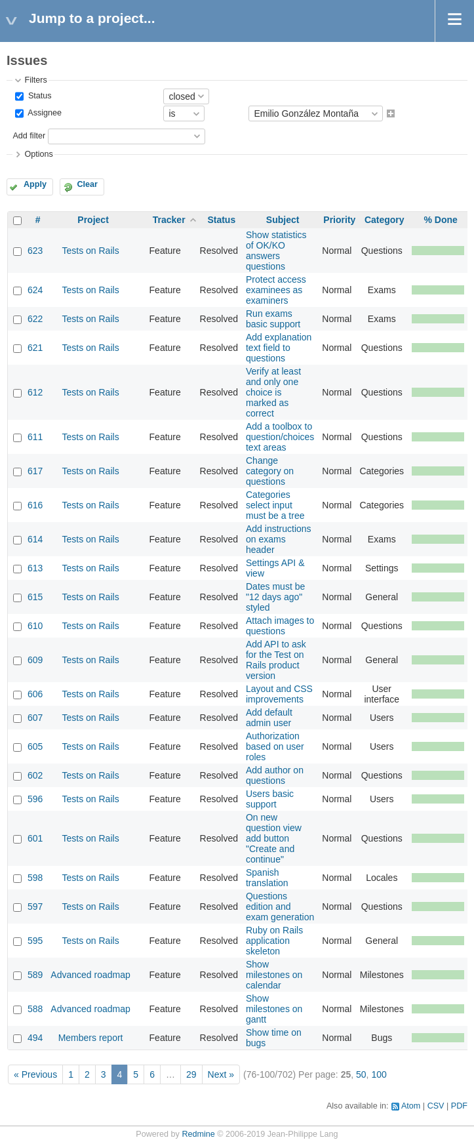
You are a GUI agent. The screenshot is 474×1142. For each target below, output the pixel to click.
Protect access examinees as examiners (276, 290)
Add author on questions (275, 775)
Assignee (44, 113)
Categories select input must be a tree (275, 505)
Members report (90, 1037)
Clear (87, 184)
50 (361, 1074)
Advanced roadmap (90, 974)
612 (35, 392)
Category (385, 219)
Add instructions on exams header (278, 539)
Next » (221, 1074)
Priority (339, 219)
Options (38, 154)
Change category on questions (270, 471)
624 (35, 290)
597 (35, 906)
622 (35, 319)
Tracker (169, 219)
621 (35, 347)
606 (35, 694)
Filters (35, 80)
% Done (440, 219)
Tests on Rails (90, 250)
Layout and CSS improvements (279, 693)
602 (35, 775)
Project (92, 219)
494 (35, 1037)
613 (35, 568)
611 (35, 437)
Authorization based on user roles (275, 746)
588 (35, 1009)
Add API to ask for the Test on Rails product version (276, 660)
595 (35, 940)
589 (35, 974)
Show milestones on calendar (274, 974)
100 (378, 1074)
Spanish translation (267, 877)
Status (38, 95)
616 (35, 505)
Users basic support (270, 798)
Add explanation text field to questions (278, 347)
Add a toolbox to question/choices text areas (280, 437)
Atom (410, 1106)
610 (35, 626)
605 (35, 746)
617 (35, 471)
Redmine (198, 1134)
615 (35, 597)
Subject (283, 219)
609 (35, 660)
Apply (35, 184)
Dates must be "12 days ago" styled (275, 597)
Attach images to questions (280, 625)
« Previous (35, 1074)
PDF (459, 1106)
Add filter (28, 135)
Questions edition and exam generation (280, 906)
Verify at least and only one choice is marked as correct (273, 392)
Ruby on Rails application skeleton (274, 940)
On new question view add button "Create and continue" (274, 838)
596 (35, 799)
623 (35, 250)
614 (35, 539)
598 (35, 877)
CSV (435, 1106)
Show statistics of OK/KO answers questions (276, 251)
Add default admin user (269, 717)
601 (35, 838)
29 (191, 1074)
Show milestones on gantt (274, 1009)
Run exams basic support (273, 318)
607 (35, 717)
